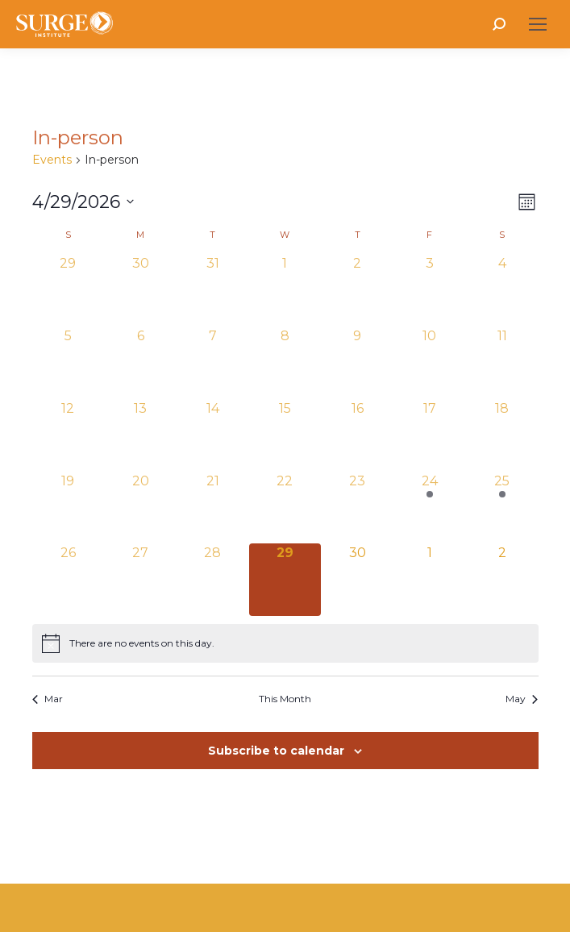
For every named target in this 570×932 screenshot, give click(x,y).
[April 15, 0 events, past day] (285, 435)
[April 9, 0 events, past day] (357, 363)
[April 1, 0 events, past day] (285, 290)
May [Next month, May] (522, 699)
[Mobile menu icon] (538, 24)
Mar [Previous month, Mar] (47, 699)
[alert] (285, 643)
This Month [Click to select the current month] (285, 699)
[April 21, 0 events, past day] (213, 508)
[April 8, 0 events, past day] (285, 363)
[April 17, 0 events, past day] (429, 435)
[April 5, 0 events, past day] (68, 363)
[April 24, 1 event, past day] (429, 508)
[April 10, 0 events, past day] (429, 363)
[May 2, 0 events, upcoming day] (502, 579)
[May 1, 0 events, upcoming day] (429, 579)
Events (52, 159)
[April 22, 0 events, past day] (285, 508)
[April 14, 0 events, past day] (213, 435)
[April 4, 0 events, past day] (502, 290)
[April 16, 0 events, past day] (357, 435)
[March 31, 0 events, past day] (213, 290)
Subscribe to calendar (276, 750)
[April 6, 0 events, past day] (140, 363)
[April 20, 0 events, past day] (140, 508)
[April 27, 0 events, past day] (140, 579)
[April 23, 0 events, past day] (357, 508)
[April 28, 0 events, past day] (213, 579)
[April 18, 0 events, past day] (502, 435)
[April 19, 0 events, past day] (68, 508)
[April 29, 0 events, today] (285, 579)
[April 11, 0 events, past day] (502, 363)
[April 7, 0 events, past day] (213, 363)
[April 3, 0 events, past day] (429, 290)
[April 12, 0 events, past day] (68, 435)
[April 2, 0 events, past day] (357, 290)
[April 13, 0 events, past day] (140, 435)
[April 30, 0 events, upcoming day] (357, 579)
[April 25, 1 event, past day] (502, 508)
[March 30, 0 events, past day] (140, 290)
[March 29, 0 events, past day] (68, 290)
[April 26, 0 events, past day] (68, 579)
